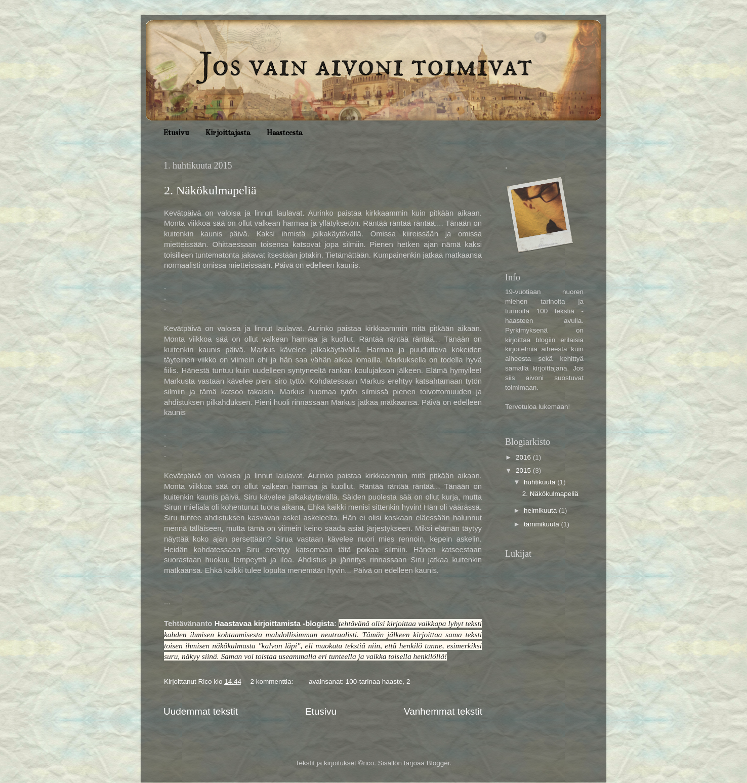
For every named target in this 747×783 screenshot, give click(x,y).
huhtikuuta (540, 482)
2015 (524, 470)
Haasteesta (284, 132)
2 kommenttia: (272, 681)
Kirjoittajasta (227, 132)
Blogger (438, 763)
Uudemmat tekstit (200, 711)
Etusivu (176, 132)
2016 (524, 457)
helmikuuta (541, 510)
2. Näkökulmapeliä (210, 190)
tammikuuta (542, 524)
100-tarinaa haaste (374, 681)
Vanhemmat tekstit (443, 711)
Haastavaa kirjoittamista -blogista (274, 624)
